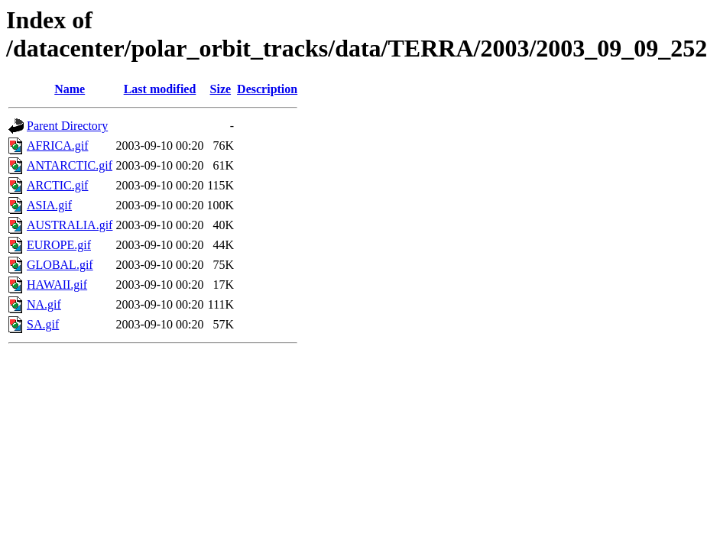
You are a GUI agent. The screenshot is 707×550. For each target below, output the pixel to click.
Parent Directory (67, 125)
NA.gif (44, 304)
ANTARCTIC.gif (69, 165)
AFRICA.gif (57, 145)
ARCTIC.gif (57, 185)
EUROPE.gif (59, 244)
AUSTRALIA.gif (69, 224)
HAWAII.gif (57, 284)
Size (221, 88)
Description (267, 88)
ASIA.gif (49, 205)
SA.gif (43, 324)
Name (69, 88)
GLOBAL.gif (60, 264)
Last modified (160, 88)
